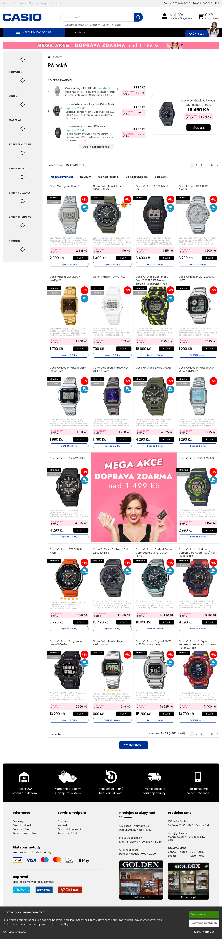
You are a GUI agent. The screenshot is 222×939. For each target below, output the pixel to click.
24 (212, 165)
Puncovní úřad (21, 825)
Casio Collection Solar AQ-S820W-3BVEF (90, 104)
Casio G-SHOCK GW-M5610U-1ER (85, 126)
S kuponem (128, 91)
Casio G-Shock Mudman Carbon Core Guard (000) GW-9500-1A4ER (195, 550)
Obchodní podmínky (70, 825)
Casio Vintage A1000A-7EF (81, 88)
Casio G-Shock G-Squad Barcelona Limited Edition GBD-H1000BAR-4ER (198, 642)
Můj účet (177, 15)
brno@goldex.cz (177, 829)
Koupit (80, 257)
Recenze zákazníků (24, 829)
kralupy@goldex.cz (130, 834)
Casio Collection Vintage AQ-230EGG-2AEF (111, 368)
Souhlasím (198, 914)
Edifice (106, 24)
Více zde (198, 128)
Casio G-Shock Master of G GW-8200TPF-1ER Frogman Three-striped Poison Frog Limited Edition (152, 281)
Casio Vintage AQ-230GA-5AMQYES (66, 278)
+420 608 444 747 (175, 3)
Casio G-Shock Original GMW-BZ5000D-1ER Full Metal (154, 640)
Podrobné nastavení (204, 923)
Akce (5, 3)
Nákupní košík (212, 18)
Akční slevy (200, 33)
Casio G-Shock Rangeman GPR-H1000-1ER (66, 640)
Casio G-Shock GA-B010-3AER (154, 366)
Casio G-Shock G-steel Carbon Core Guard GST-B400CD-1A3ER (155, 550)
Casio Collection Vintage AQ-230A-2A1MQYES (197, 368)
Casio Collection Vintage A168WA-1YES (108, 640)
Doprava (18, 3)
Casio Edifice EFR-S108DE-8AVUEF (194, 187)
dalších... (134, 742)
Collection (95, 24)
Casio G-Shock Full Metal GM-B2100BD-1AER (198, 103)
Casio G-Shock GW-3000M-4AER (67, 548)
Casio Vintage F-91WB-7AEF (109, 276)
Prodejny (80, 32)
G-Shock (116, 24)
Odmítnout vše (204, 932)
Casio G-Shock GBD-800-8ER (197, 456)
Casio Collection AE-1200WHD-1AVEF (197, 278)
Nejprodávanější (63, 176)
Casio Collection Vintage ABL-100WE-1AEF (68, 368)
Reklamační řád (67, 829)
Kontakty (56, 3)
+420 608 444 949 (150, 838)
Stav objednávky (37, 3)
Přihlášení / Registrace (180, 18)
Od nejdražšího (115, 176)
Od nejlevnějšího (146, 176)
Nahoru (58, 731)
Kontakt (62, 822)
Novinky (89, 176)
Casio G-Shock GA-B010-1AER (67, 456)
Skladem (172, 176)
